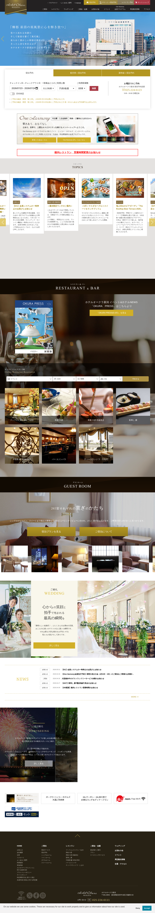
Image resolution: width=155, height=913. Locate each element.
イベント (107, 9)
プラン (92, 818)
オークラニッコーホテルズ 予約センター (76, 889)
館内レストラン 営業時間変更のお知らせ (77, 152)
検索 (94, 88)
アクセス (147, 9)
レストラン (55, 9)
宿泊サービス (45, 815)
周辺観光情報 (135, 9)
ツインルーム (45, 823)
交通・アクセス (121, 829)
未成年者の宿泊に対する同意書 (27, 845)
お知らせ (20, 815)
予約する (135, 346)
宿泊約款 (20, 830)
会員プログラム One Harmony (45, 889)
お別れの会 (95, 9)
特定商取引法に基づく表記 (25, 843)
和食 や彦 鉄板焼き (72, 820)
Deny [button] (138, 908)
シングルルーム (46, 820)
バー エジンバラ (71, 828)
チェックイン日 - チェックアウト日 (25, 83)
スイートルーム (46, 828)
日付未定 (17, 94)
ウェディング (68, 9)
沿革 (18, 820)
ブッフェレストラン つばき (75, 815)
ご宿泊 (44, 9)
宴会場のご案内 (95, 815)
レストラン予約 (127, 2)
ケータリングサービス (97, 820)
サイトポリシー (22, 840)
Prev (2, 38)
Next (152, 38)
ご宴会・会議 (82, 9)
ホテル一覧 (25, 889)
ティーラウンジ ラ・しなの (75, 830)
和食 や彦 (69, 818)
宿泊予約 (44, 818)
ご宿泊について (103, 498)
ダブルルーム (45, 825)
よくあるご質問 (22, 825)
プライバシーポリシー (24, 838)
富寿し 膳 (69, 823)
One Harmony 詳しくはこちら (74, 140)
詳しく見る (54, 612)
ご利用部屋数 (82, 83)
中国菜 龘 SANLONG (73, 825)
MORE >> (135, 662)
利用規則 (20, 828)
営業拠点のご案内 (103, 889)
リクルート (20, 823)
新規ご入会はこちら (39, 140)
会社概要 (20, 818)
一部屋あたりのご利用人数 (49, 83)
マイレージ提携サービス (122, 889)
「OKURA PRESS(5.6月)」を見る (111, 280)
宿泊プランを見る (51, 498)
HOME (19, 811)
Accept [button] (147, 908)
